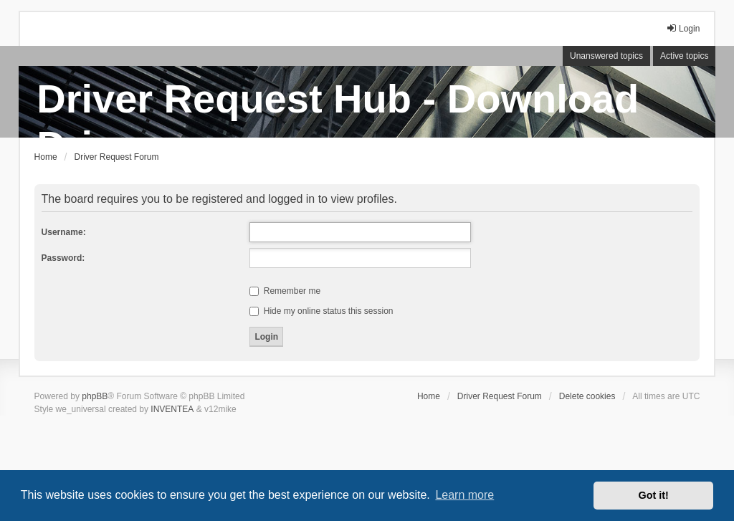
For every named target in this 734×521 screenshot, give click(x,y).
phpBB (95, 396)
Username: (64, 232)
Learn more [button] (464, 495)
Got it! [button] (654, 495)
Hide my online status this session (321, 311)
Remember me (284, 291)
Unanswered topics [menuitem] (606, 56)
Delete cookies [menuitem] (587, 396)
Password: (63, 258)
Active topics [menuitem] (684, 56)
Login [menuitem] (683, 28)
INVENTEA (172, 409)
